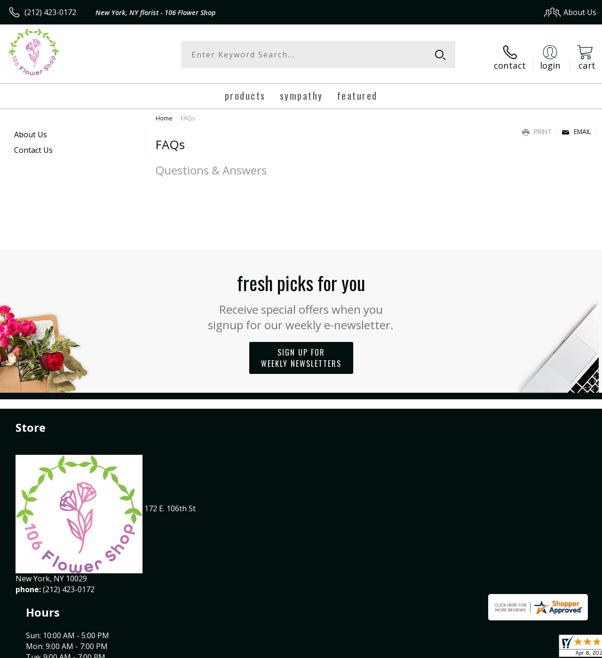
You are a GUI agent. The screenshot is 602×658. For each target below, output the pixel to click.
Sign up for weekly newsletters (301, 352)
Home (164, 113)
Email (576, 126)
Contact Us (33, 145)
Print (537, 126)
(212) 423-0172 (50, 12)
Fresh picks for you (301, 295)
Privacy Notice (438, 647)
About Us (30, 130)
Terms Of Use (383, 647)
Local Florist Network (505, 647)
